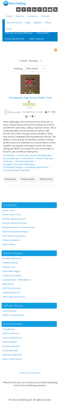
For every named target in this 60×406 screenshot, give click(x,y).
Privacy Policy (34, 372)
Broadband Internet (12, 258)
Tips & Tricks (43, 33)
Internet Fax (8, 284)
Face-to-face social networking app (34, 155)
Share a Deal (8, 210)
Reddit (50, 9)
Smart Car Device (10, 333)
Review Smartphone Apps (15, 231)
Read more (10, 179)
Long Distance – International (16, 279)
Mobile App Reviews (14, 38)
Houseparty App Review (36, 167)
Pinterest (39, 9)
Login (28, 22)
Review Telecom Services (14, 223)
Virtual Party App (44, 158)
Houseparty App (11, 158)
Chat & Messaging (11, 271)
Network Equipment (11, 354)
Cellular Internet (10, 262)
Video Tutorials (36, 38)
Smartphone (8, 329)
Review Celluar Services (14, 218)
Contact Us (32, 16)
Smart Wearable (10, 350)
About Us (19, 16)
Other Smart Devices (12, 359)
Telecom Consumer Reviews (18, 33)
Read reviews (28, 179)
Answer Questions (11, 240)
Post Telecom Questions (14, 235)
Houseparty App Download (16, 170)
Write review (46, 179)
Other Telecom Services (13, 296)
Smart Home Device (11, 337)
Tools (9, 28)
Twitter (18, 9)
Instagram (45, 9)
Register (38, 22)
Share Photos (9, 244)
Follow (48, 22)
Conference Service (12, 275)
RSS (55, 9)
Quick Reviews (9, 310)
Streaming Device (10, 346)
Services (45, 16)
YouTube (29, 9)
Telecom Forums (14, 22)
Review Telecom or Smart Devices (18, 227)
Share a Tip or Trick (11, 214)
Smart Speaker (9, 341)
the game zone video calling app (18, 164)
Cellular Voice (9, 267)
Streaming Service (11, 292)
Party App (8, 161)
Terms (22, 372)
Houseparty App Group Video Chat (30, 97)
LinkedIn (34, 9)
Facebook (23, 9)
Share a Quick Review (13, 315)
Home (9, 16)
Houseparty (9, 155)
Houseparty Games (25, 161)
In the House (27, 158)
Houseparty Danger (12, 167)
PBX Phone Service (11, 288)
